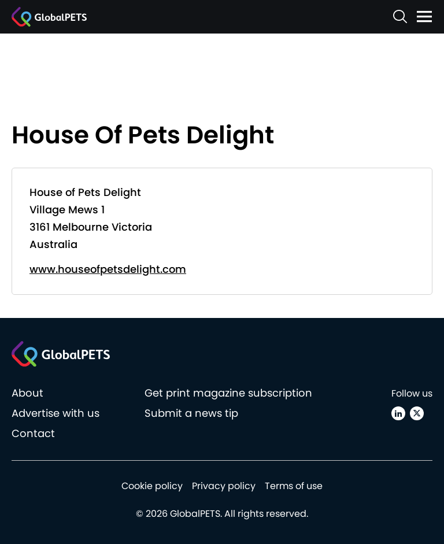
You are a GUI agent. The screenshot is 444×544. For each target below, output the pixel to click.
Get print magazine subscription (228, 393)
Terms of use (294, 486)
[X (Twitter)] (417, 413)
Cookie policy (152, 486)
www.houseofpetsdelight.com (107, 269)
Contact (33, 433)
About (27, 393)
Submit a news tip (191, 413)
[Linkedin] (398, 413)
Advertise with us (55, 413)
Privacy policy (224, 486)
